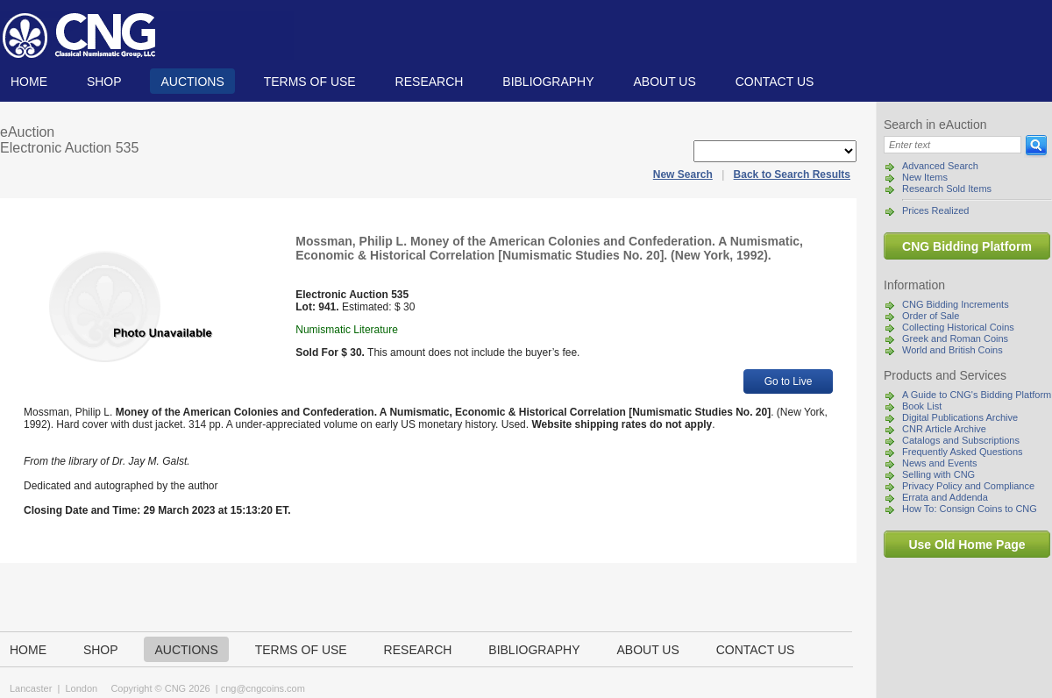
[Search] (952, 144)
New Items (925, 177)
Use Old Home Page (966, 545)
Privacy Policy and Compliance (968, 486)
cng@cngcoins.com (263, 688)
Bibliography (548, 82)
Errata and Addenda (945, 497)
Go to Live (788, 381)
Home (29, 82)
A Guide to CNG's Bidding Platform (976, 394)
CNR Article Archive (944, 429)
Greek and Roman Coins (955, 338)
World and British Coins (952, 350)
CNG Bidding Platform (967, 246)
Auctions (192, 82)
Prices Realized (935, 210)
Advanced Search (940, 165)
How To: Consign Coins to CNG (969, 508)
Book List (922, 406)
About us (664, 82)
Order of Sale (930, 315)
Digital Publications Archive (960, 417)
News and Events (939, 463)
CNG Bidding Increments (955, 304)
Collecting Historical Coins (958, 327)
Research (429, 82)
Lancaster (31, 688)
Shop (104, 82)
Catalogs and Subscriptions (961, 440)
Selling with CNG (938, 474)
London (81, 688)
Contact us (775, 82)
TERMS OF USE (310, 82)
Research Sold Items (947, 188)
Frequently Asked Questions (962, 451)
